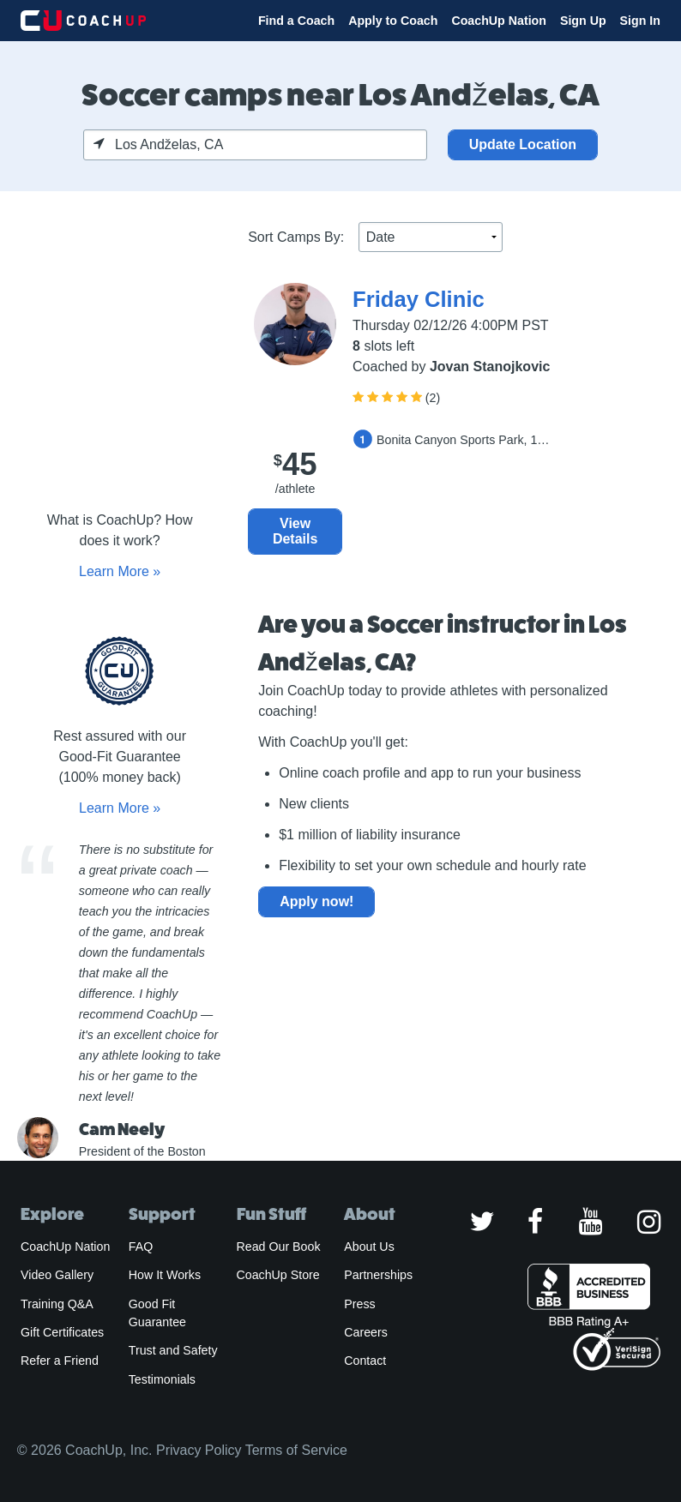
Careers (366, 1332)
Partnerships (378, 1275)
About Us (369, 1246)
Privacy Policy (199, 1450)
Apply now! (316, 901)
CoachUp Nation (498, 20)
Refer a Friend (60, 1360)
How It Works (165, 1275)
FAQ (141, 1246)
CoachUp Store (278, 1275)
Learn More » (119, 571)
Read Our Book (279, 1246)
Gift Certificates (62, 1332)
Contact (365, 1360)
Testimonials (162, 1379)
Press (359, 1304)
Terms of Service (296, 1450)
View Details (295, 531)
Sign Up (583, 20)
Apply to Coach (392, 20)
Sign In (640, 20)
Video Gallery (57, 1275)
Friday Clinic (419, 299)
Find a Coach (296, 20)
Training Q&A (57, 1304)
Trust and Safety (173, 1350)
